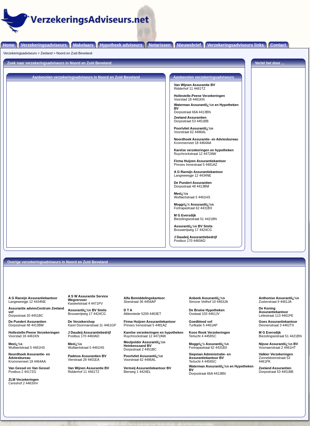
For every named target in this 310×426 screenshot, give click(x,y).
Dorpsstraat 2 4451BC (144, 345)
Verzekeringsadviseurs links (235, 45)
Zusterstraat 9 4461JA (279, 299)
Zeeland (46, 53)
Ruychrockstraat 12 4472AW (204, 151)
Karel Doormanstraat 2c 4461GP (92, 323)
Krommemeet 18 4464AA (206, 141)
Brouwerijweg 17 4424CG (193, 228)
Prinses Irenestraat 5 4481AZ (200, 162)
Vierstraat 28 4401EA (87, 357)
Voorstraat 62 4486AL (193, 130)
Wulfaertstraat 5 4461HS (192, 195)
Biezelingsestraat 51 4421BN (195, 217)
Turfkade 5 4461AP (203, 323)
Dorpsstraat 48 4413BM (193, 184)
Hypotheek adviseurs (121, 45)
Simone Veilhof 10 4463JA (208, 299)
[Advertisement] (278, 158)
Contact (278, 45)
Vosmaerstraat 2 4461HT (278, 345)
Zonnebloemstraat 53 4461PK (276, 357)
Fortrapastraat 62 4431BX (194, 206)
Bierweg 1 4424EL (147, 369)
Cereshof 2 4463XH (23, 381)
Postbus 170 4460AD (195, 238)
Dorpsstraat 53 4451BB (191, 119)
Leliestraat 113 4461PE (276, 311)
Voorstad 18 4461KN (199, 97)
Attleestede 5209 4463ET (142, 311)
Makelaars (83, 45)
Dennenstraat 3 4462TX (278, 323)
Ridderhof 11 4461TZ (194, 86)
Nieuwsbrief (189, 45)
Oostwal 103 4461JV (206, 311)
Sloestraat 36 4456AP (144, 299)
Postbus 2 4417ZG (29, 369)
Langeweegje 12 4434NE (198, 173)
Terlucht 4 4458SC (209, 334)
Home (9, 45)
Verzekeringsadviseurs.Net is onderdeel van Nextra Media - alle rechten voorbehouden (155, 424)
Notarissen (159, 45)
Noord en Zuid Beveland (74, 53)
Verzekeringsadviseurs (44, 45)
